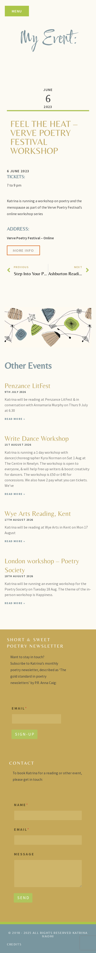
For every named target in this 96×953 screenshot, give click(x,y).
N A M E (21, 805)
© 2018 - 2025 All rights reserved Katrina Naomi (48, 934)
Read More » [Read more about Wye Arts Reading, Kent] (15, 541)
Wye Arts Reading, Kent (38, 513)
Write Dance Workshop (37, 438)
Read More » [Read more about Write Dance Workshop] (15, 494)
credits (14, 944)
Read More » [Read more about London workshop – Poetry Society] (15, 603)
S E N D (23, 897)
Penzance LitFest (28, 386)
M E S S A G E (24, 854)
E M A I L (19, 708)
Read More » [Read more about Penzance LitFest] (15, 419)
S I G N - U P (24, 734)
